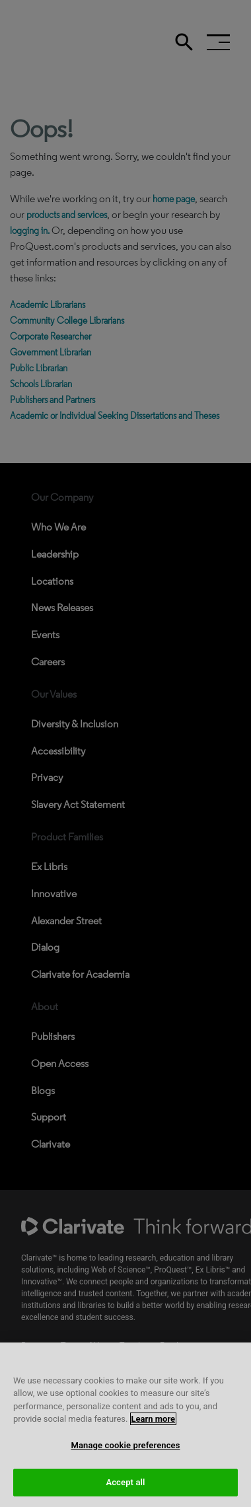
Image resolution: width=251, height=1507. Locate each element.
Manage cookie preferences (125, 1457)
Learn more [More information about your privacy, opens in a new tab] (153, 1431)
